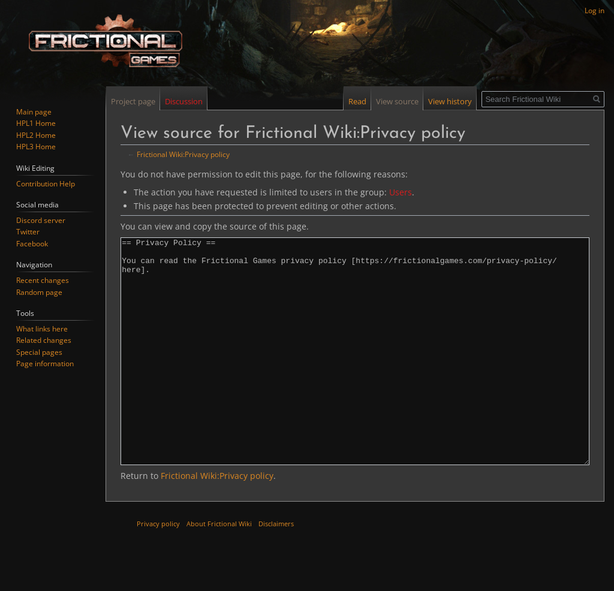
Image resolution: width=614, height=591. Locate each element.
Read (357, 101)
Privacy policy (158, 568)
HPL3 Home (36, 146)
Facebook (32, 244)
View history (450, 101)
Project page (133, 101)
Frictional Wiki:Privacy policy (183, 154)
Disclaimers (276, 568)
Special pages (39, 352)
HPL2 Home (36, 135)
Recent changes (42, 280)
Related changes (43, 340)
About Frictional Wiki (219, 568)
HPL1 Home (36, 123)
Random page (39, 292)
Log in (594, 10)
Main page (34, 112)
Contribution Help (45, 184)
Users (400, 192)
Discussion (184, 101)
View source (397, 101)
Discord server (40, 220)
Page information (45, 363)
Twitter (28, 232)
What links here (42, 329)
